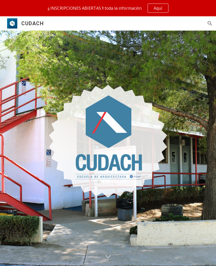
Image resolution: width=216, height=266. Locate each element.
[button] (210, 23)
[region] (108, 8)
